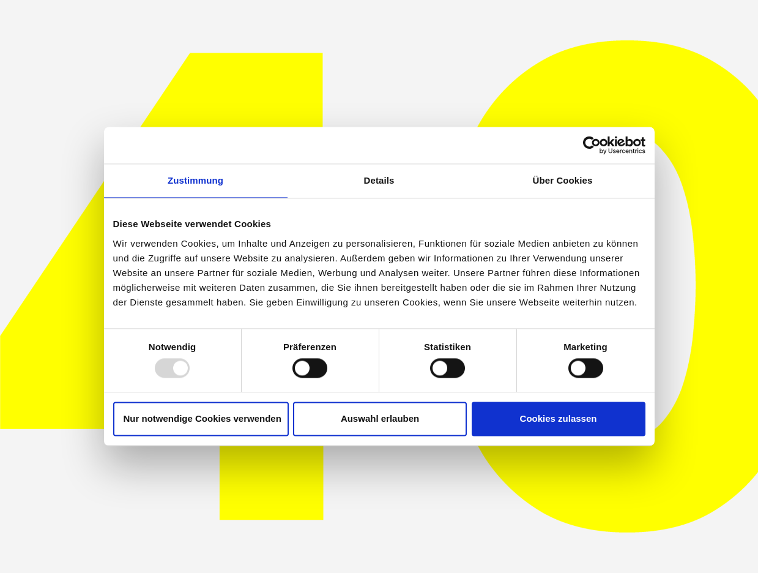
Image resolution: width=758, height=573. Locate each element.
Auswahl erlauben (380, 418)
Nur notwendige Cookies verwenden (202, 418)
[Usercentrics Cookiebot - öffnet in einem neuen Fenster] (591, 145)
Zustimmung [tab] (195, 180)
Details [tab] (379, 180)
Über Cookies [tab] (563, 180)
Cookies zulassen (558, 418)
